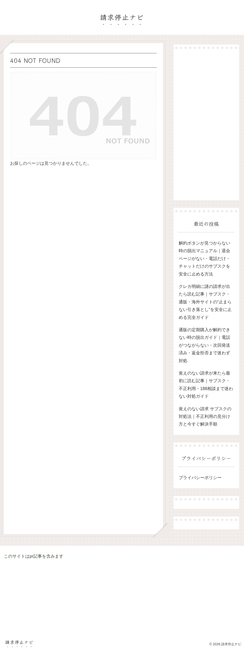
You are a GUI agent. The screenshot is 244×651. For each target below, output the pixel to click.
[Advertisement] (206, 124)
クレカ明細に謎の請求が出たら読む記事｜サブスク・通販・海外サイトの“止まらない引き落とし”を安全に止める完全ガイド (205, 302)
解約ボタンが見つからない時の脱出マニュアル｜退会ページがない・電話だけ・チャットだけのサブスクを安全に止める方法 (204, 258)
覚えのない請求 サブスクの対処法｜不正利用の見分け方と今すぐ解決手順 (205, 416)
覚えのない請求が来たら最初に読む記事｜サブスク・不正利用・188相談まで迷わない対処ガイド (206, 385)
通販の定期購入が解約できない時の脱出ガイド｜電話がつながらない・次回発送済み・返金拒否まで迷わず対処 (204, 345)
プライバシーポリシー (200, 477)
